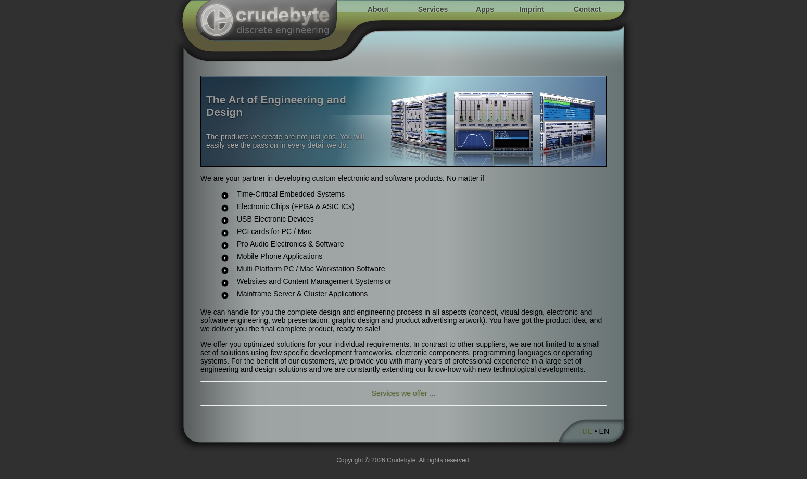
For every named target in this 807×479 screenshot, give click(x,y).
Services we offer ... (404, 393)
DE (587, 431)
